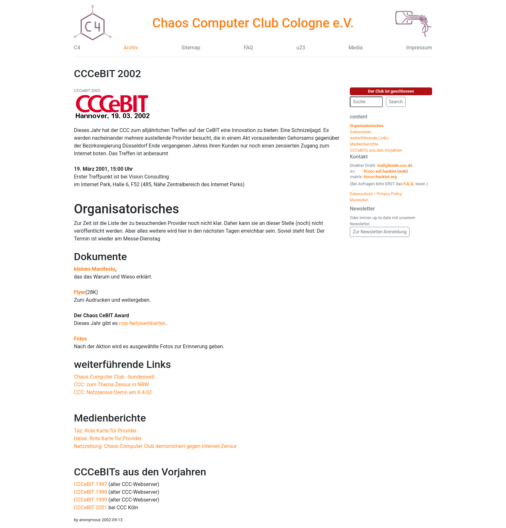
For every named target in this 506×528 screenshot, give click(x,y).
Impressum (419, 48)
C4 (77, 48)
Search (396, 101)
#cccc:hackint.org (380, 176)
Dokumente (100, 256)
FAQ (248, 48)
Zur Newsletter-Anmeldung (380, 231)
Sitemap (190, 48)
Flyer (79, 292)
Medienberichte (110, 418)
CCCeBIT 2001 (90, 507)
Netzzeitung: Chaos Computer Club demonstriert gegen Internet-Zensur (155, 446)
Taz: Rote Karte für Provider (105, 431)
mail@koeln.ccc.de (394, 165)
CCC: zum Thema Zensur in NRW (111, 384)
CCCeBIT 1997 (90, 484)
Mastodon (359, 200)
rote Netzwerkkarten (142, 323)
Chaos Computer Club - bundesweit (114, 377)
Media (356, 48)
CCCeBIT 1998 (90, 492)
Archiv (131, 48)
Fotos (80, 339)
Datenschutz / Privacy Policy (376, 193)
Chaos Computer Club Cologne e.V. (253, 23)
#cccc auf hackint (379, 171)
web (403, 171)
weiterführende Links (122, 364)
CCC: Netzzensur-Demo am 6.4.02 (113, 392)
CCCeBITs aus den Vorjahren (140, 472)
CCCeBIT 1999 (90, 500)
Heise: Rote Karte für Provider (108, 438)
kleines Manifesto (94, 269)
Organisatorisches (126, 209)
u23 (301, 48)
